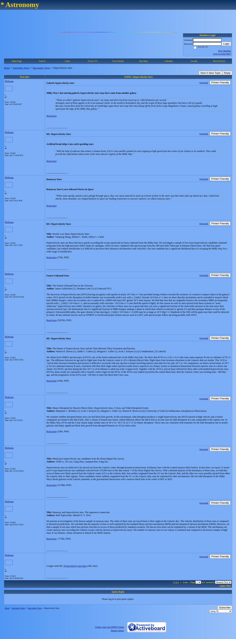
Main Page (17, 61)
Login (226, 43)
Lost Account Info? (222, 53)
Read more (51, 116)
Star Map (143, 61)
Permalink (203, 82)
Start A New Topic (210, 72)
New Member (224, 51)
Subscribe (225, 607)
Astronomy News (21, 68)
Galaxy (223, 585)
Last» (186, 582)
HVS (229, 585)
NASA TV (93, 61)
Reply (227, 72)
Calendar (168, 61)
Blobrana (9, 81)
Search (42, 61)
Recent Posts (219, 61)
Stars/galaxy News (41, 68)
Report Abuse (117, 630)
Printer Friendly (220, 82)
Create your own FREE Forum (109, 627)
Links (67, 61)
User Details (118, 61)
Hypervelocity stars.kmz (75, 566)
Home (7, 68)
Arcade (194, 61)
